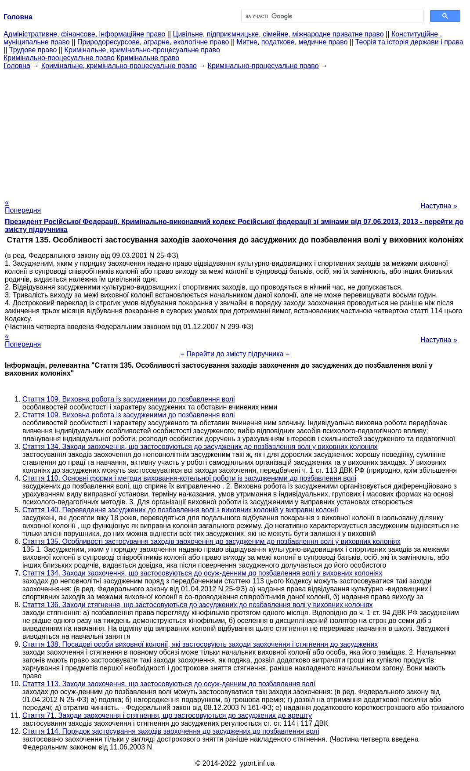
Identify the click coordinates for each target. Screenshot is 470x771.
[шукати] (332, 16)
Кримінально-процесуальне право (59, 58)
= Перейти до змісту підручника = (235, 354)
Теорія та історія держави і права (409, 42)
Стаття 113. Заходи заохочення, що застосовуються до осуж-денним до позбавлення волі (168, 684)
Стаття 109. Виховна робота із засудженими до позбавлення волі (128, 399)
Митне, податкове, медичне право (292, 42)
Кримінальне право (147, 58)
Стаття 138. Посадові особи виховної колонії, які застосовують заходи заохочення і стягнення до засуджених (200, 644)
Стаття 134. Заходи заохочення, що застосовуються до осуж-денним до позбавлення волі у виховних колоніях (202, 573)
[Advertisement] (235, 131)
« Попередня (23, 206)
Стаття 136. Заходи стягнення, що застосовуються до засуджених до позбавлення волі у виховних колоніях (197, 604)
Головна (17, 65)
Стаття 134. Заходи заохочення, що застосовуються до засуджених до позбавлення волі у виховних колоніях (200, 446)
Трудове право (33, 50)
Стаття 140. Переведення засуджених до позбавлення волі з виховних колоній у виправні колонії (180, 510)
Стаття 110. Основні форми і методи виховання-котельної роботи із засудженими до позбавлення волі (189, 478)
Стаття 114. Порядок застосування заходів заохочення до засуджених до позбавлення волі (170, 731)
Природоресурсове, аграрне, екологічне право (153, 42)
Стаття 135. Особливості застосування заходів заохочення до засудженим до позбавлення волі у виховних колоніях (211, 541)
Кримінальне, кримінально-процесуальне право (142, 50)
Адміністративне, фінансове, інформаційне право (84, 34)
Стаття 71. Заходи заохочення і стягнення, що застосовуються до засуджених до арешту (167, 715)
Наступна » (438, 206)
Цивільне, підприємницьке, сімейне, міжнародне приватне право (278, 34)
